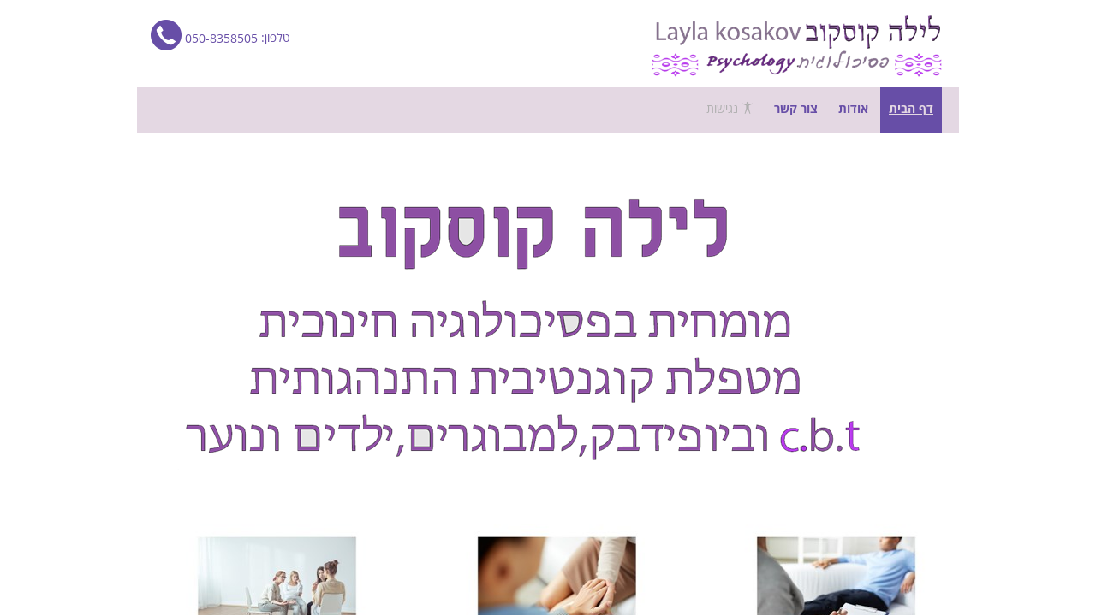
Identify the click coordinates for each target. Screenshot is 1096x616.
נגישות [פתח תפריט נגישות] (730, 109)
